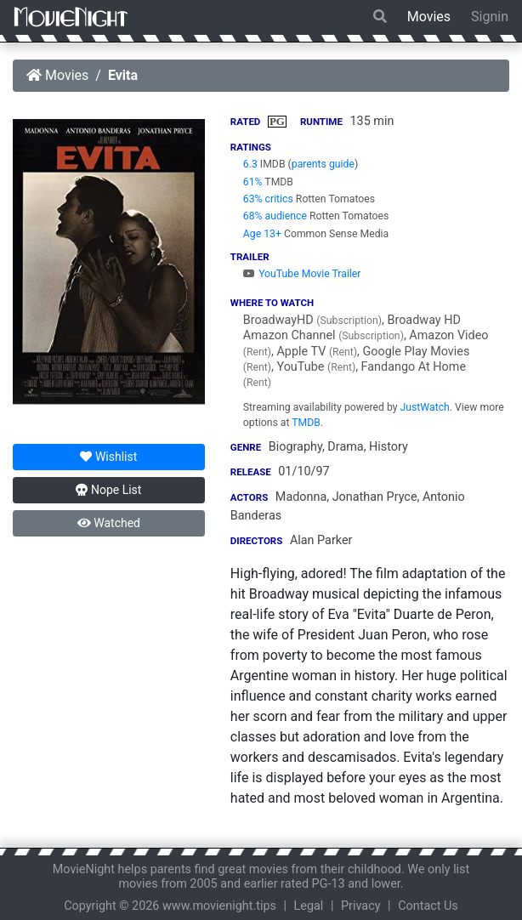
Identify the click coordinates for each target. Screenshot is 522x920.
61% (253, 182)
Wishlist (108, 456)
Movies (429, 17)
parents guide (323, 164)
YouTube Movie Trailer (302, 274)
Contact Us (428, 906)
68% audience (275, 216)
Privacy (361, 906)
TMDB (306, 423)
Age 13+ (262, 234)
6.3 (250, 164)
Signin (489, 17)
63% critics (268, 199)
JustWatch (425, 407)
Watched (108, 523)
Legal (309, 906)
